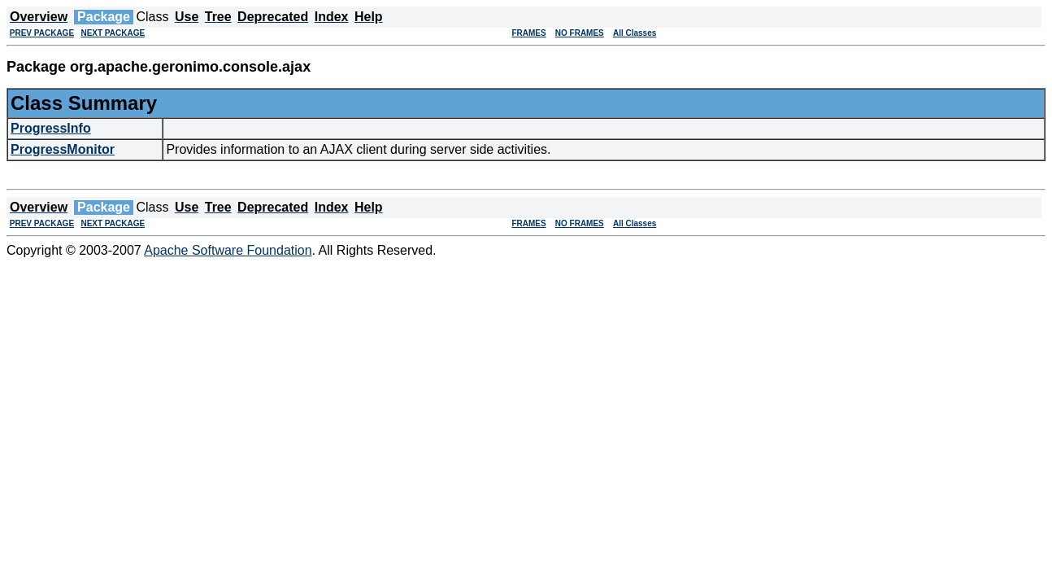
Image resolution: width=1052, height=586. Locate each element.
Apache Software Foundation (227, 250)
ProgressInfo (51, 128)
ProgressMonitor (63, 149)
